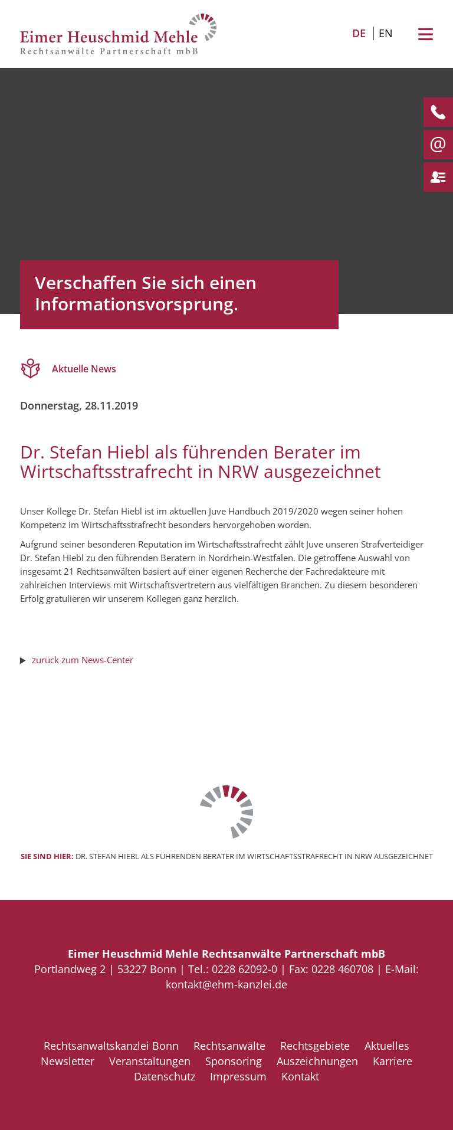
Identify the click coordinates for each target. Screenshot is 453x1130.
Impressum (238, 1076)
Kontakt (300, 1076)
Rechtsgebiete (315, 1046)
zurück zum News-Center (82, 660)
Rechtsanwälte (229, 1046)
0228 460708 (342, 969)
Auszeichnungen (317, 1061)
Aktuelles (387, 1046)
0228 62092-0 (244, 969)
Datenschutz (164, 1076)
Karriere (392, 1061)
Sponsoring (233, 1061)
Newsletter (67, 1061)
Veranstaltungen (150, 1061)
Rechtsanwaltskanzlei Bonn (111, 1046)
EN (386, 33)
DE (359, 33)
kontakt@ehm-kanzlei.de (226, 984)
